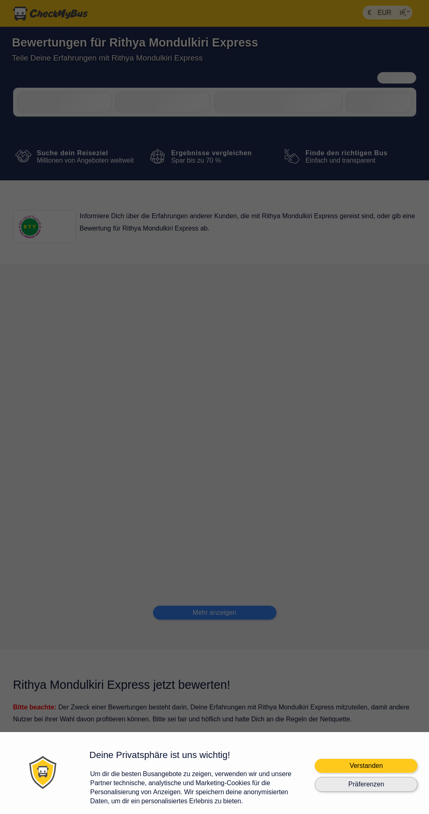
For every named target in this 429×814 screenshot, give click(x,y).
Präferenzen (366, 784)
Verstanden (366, 765)
